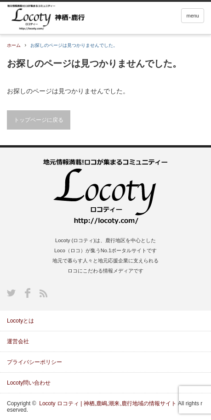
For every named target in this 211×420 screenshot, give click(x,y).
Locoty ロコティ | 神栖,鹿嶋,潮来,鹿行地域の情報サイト (107, 403)
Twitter (11, 292)
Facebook (27, 293)
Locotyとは (20, 321)
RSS (43, 293)
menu (192, 15)
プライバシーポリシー (34, 362)
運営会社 (18, 341)
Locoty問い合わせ (29, 383)
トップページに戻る (38, 120)
